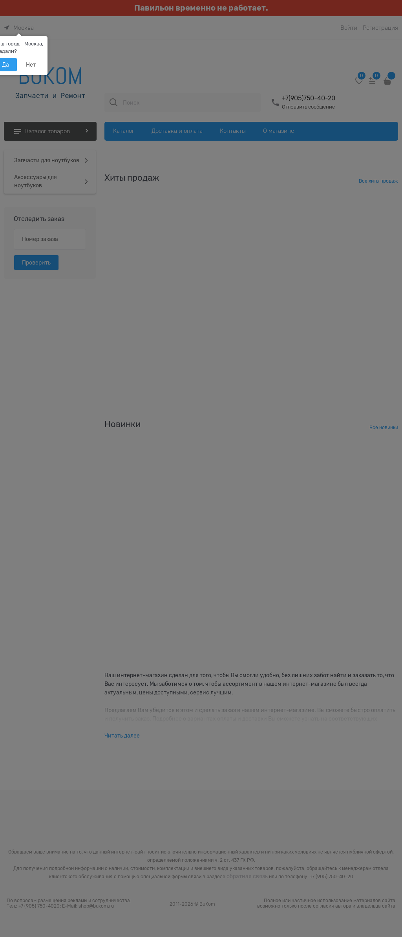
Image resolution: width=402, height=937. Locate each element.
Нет (31, 65)
